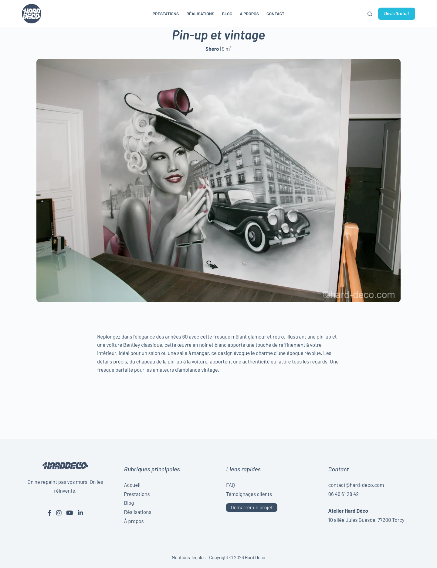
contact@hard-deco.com (356, 485)
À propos (249, 13)
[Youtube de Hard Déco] (69, 512)
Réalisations (200, 13)
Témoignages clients (249, 494)
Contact (275, 13)
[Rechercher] (370, 14)
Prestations (166, 13)
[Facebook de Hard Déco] (50, 512)
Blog (227, 13)
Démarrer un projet (252, 507)
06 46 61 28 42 (343, 494)
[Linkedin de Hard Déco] (80, 512)
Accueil (132, 485)
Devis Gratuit (396, 13)
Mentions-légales (188, 557)
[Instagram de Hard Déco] (59, 512)
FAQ (230, 485)
